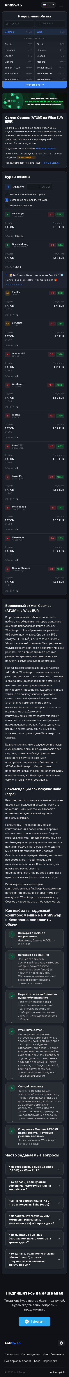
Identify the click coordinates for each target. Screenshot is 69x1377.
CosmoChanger (21, 567)
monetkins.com (18, 509)
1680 (60, 569)
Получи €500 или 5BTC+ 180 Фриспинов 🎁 (31, 279)
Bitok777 (17, 445)
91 (51, 214)
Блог (37, 1360)
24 (52, 245)
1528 (60, 354)
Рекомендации (50, 162)
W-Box (16, 414)
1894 (60, 477)
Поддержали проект (17, 1360)
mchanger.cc (17, 216)
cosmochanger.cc (19, 571)
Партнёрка (50, 1360)
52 (51, 477)
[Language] (48, 5)
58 (51, 569)
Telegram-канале (46, 148)
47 (52, 323)
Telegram (34, 1322)
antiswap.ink (57, 1372)
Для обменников (54, 1354)
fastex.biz (16, 295)
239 (60, 538)
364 (60, 323)
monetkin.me (17, 540)
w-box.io (15, 417)
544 (60, 245)
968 (60, 293)
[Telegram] (61, 1343)
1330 (60, 415)
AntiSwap (13, 5)
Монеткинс (19, 506)
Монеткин (18, 537)
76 (51, 354)
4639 (60, 385)
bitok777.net (17, 448)
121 (51, 415)
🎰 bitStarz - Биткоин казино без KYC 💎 (36, 275)
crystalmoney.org (19, 247)
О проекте (11, 1354)
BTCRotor (17, 322)
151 (50, 385)
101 (60, 507)
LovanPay (18, 475)
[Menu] (61, 5)
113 (52, 293)
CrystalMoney (20, 244)
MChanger (18, 213)
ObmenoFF (18, 353)
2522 (60, 214)
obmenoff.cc (17, 356)
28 (52, 538)
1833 (60, 446)
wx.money (16, 387)
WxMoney (18, 383)
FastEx (16, 291)
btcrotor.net (17, 325)
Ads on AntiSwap (14, 284)
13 (53, 507)
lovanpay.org (18, 479)
